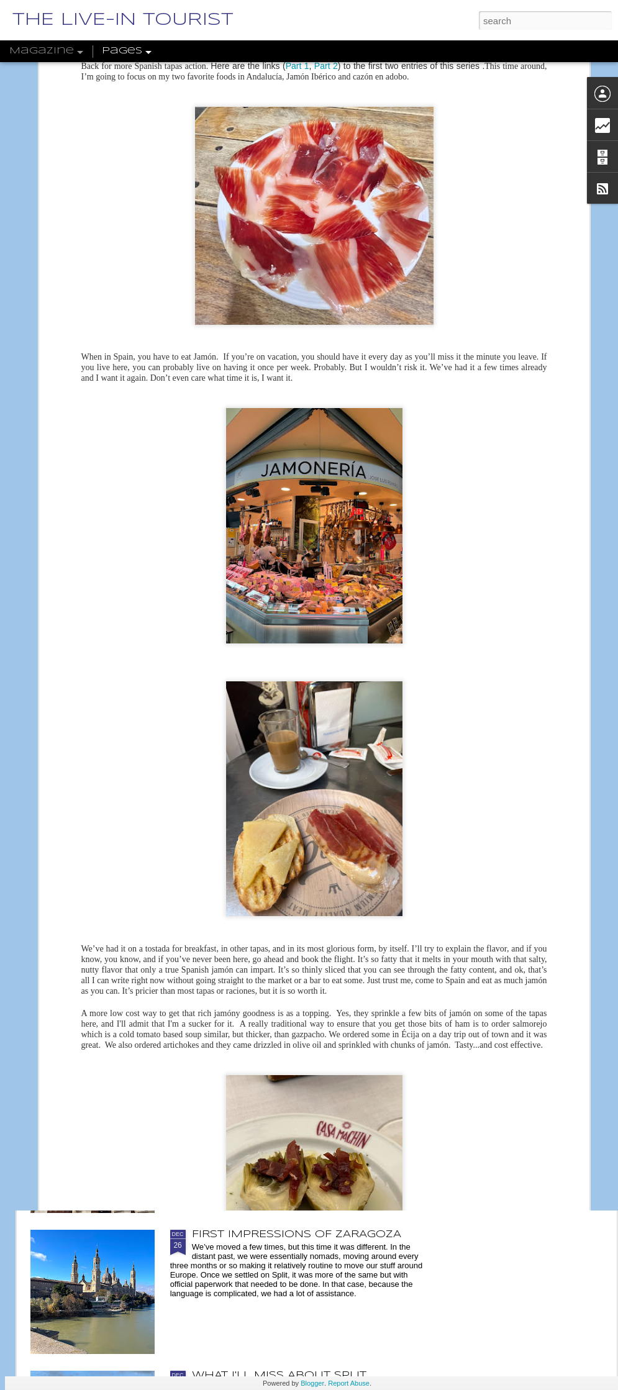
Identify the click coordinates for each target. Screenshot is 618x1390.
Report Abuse (349, 1383)
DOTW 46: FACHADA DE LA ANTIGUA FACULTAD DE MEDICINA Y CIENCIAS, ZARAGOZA (301, 1103)
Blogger (312, 1383)
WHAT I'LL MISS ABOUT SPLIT (279, 1375)
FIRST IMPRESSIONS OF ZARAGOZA (296, 1234)
